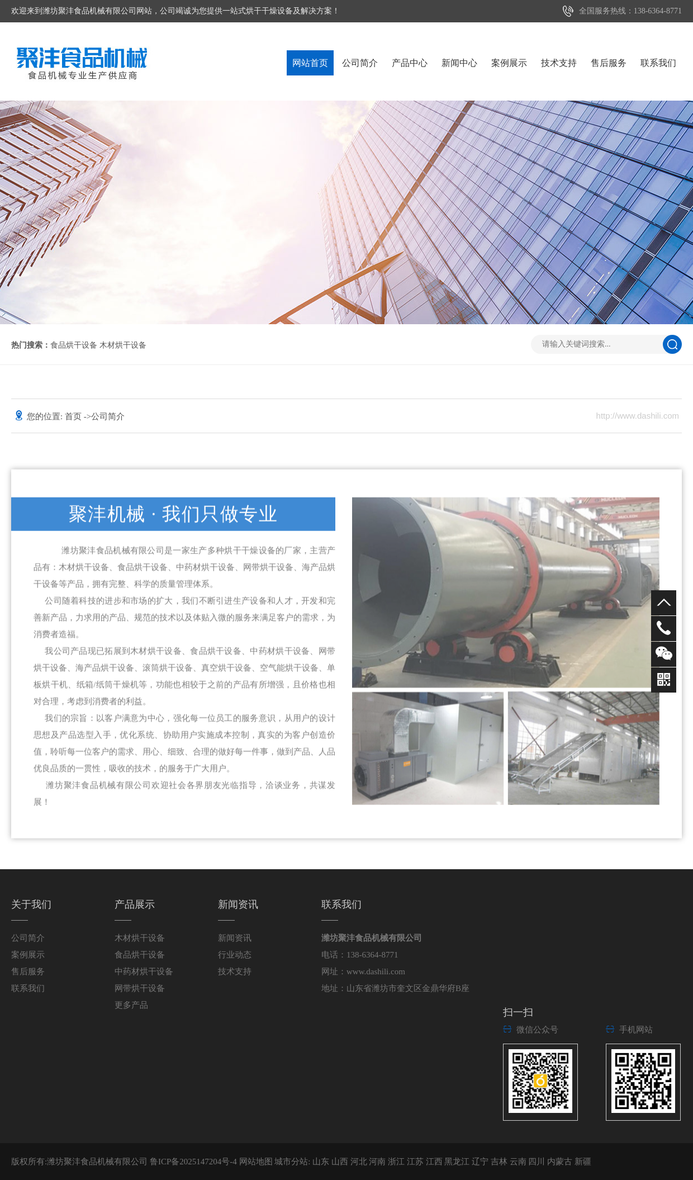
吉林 (500, 1161)
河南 (378, 1161)
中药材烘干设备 (144, 971)
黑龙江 (458, 1161)
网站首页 (310, 63)
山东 (321, 1161)
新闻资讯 (234, 937)
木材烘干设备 (122, 345)
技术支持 (559, 63)
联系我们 (658, 63)
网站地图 (256, 1161)
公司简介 (360, 63)
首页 (74, 416)
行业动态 (234, 954)
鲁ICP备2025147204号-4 (193, 1161)
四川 (537, 1161)
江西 (435, 1161)
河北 (359, 1161)
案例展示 (509, 63)
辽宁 (481, 1161)
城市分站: (292, 1161)
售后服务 (608, 63)
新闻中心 (459, 63)
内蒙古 (561, 1161)
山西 (340, 1161)
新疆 (583, 1161)
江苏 (416, 1161)
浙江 (397, 1161)
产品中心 (410, 63)
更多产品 (131, 1005)
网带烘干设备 (140, 988)
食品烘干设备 (73, 345)
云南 (519, 1161)
